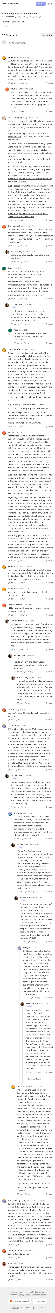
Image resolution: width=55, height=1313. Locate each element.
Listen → (6, 26)
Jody (10, 432)
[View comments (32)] (35, 16)
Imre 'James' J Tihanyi (17, 1200)
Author (14, 308)
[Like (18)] (28, 16)
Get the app (40, 1301)
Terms (28, 1294)
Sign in (49, 3)
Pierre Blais (13, 57)
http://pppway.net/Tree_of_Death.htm (24, 422)
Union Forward (14, 349)
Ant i (10, 1263)
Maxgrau (12, 725)
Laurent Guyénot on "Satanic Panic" (20, 13)
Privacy (21, 1294)
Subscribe (41, 3)
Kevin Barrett (8, 17)
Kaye (10, 268)
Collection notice (39, 1294)
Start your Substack (19, 1301)
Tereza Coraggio (15, 117)
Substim (11, 709)
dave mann (16, 88)
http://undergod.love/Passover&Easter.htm (27, 404)
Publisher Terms (37, 1292)
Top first (47, 35)
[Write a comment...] (30, 46)
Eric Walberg (16, 251)
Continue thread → (35, 1079)
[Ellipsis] (52, 57)
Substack (15, 1307)
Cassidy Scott (14, 604)
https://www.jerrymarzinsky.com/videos (25, 295)
